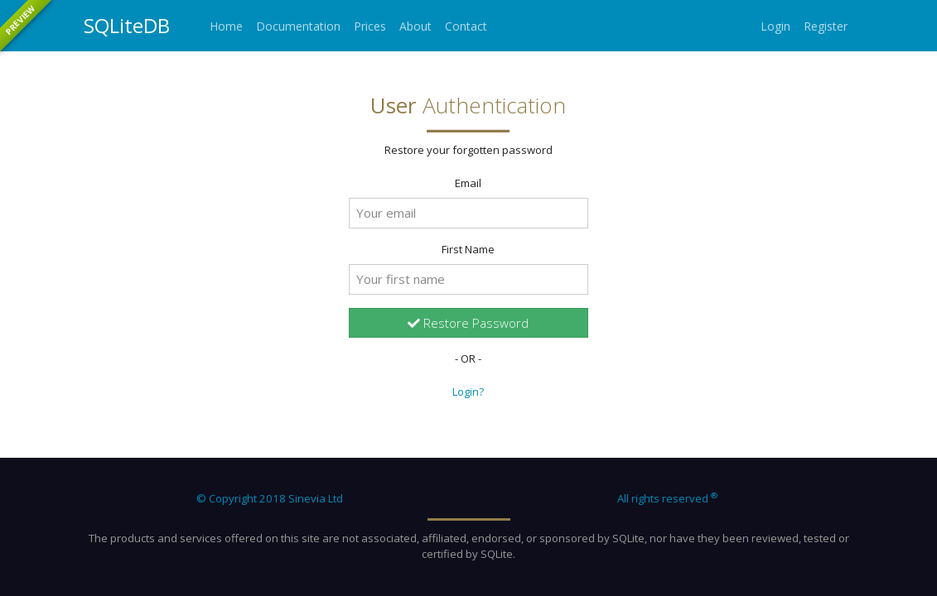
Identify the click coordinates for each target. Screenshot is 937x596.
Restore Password (468, 323)
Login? (468, 391)
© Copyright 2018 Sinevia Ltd (269, 498)
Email (468, 182)
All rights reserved (667, 498)
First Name (468, 249)
